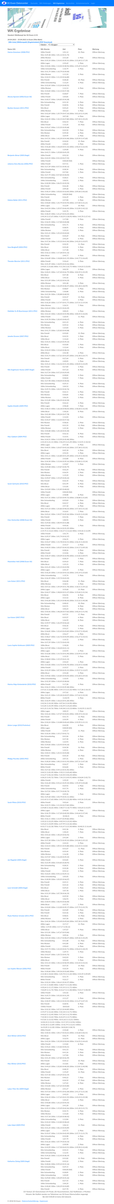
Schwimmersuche (82, 3)
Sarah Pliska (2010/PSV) (17, 802)
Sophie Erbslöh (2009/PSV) (18, 406)
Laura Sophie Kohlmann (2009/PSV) (21, 645)
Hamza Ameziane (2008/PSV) (19, 52)
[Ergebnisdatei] (33, 42)
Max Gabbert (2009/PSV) (17, 437)
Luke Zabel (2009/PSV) (16, 1125)
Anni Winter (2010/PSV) (17, 1036)
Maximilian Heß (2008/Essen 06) (20, 561)
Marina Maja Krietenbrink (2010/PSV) (22, 684)
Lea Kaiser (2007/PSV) (16, 617)
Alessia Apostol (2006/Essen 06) (20, 97)
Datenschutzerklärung (30, 1201)
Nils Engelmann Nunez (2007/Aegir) (21, 370)
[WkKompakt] (22, 42)
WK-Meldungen (45, 3)
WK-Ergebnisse (59, 3)
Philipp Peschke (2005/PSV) (18, 759)
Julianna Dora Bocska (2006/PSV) (20, 164)
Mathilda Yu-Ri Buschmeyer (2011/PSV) (22, 311)
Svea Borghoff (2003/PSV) (17, 247)
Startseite (34, 3)
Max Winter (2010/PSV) (17, 1064)
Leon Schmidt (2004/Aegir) (18, 888)
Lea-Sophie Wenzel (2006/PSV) (19, 969)
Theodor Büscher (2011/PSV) (19, 261)
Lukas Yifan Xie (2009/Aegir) (18, 1089)
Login (93, 3)
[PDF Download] (46, 42)
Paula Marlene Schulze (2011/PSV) (21, 916)
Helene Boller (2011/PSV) (17, 200)
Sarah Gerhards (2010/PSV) (18, 484)
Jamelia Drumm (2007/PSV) (18, 336)
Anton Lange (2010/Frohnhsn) (19, 725)
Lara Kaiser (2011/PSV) (16, 581)
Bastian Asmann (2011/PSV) (18, 108)
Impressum (44, 1201)
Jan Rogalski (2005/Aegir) (17, 860)
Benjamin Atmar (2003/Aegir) (18, 155)
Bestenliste (70, 3)
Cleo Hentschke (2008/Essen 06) (20, 520)
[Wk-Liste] (12, 42)
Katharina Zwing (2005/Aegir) (19, 1161)
